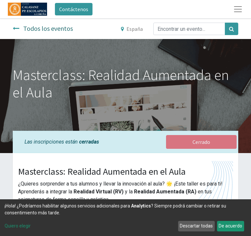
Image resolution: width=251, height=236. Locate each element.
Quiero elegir (18, 225)
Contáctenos (73, 9)
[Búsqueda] (231, 29)
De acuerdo (230, 225)
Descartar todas (196, 225)
